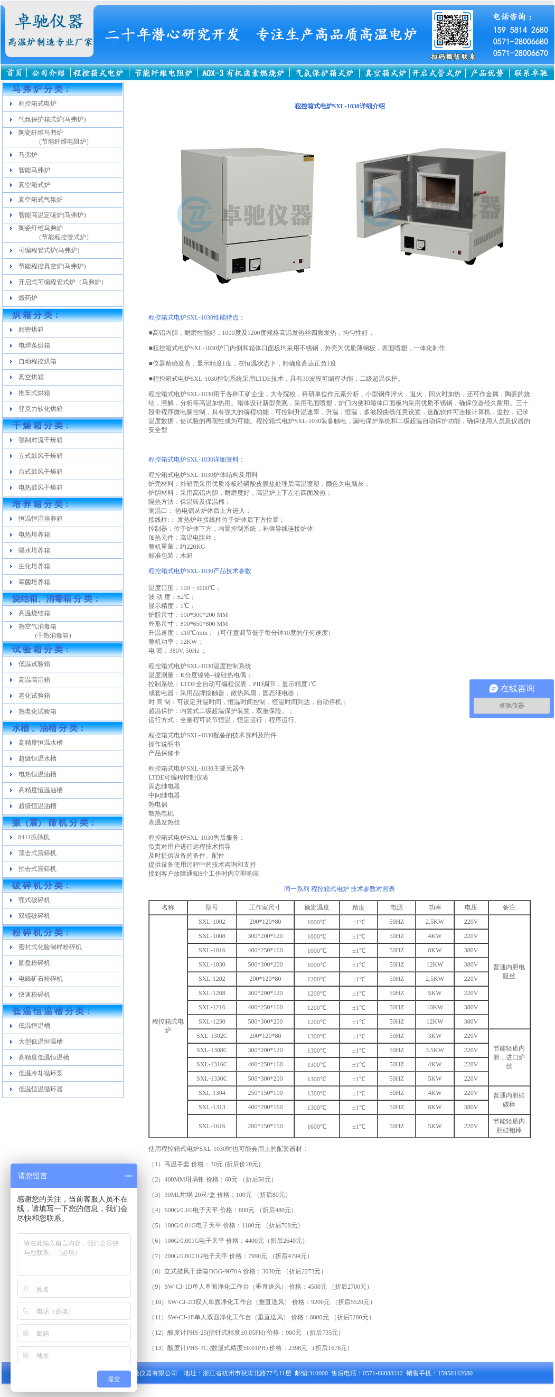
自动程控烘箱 (37, 361)
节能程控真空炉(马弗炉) (52, 266)
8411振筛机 (34, 837)
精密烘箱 (31, 329)
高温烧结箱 (34, 613)
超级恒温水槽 (37, 758)
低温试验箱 (34, 664)
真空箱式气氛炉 (40, 199)
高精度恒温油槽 (40, 790)
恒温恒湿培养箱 (40, 518)
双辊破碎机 (34, 916)
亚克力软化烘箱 (40, 408)
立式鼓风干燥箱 (40, 456)
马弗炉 (27, 154)
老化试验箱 (34, 695)
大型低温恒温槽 (40, 1041)
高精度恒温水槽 (40, 742)
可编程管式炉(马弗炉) (49, 250)
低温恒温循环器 (40, 1089)
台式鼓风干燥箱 (40, 471)
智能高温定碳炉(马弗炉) (52, 215)
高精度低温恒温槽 (43, 1057)
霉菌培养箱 (34, 582)
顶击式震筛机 (37, 853)
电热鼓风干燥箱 (40, 487)
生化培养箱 (34, 566)
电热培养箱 (34, 534)
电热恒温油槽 (37, 774)
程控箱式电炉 (37, 103)
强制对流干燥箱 (40, 440)
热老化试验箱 (37, 711)
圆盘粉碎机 (34, 963)
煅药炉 (27, 298)
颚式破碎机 (34, 900)
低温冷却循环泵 (40, 1073)
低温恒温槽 (34, 1025)
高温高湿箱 (34, 679)
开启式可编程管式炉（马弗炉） (62, 282)
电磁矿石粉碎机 (40, 978)
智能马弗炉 (34, 170)
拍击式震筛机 (37, 869)
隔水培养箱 (34, 550)
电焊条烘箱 (34, 345)
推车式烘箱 (34, 393)
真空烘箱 (31, 377)
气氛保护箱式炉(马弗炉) (52, 119)
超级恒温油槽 (37, 806)
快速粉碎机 (34, 994)
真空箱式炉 (34, 185)
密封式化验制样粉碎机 (50, 947)
